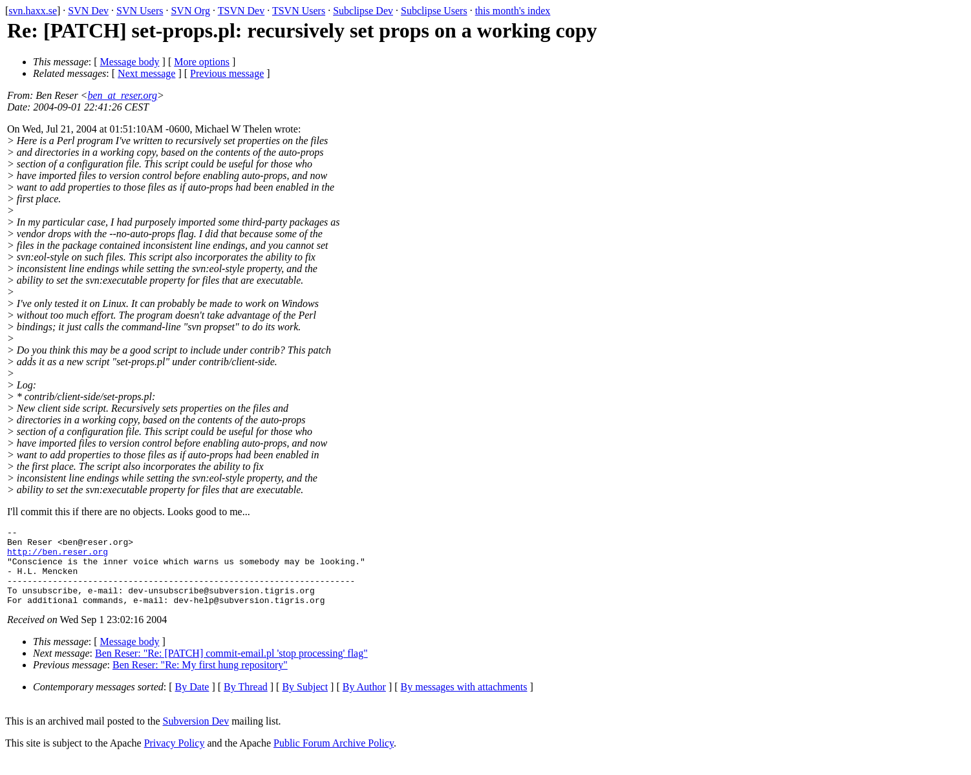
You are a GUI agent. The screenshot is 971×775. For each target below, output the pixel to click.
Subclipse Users (434, 10)
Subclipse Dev (363, 10)
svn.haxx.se (32, 10)
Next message (146, 73)
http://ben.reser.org (57, 557)
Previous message (227, 73)
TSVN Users (298, 10)
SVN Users (139, 10)
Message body (130, 61)
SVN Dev (88, 10)
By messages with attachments (464, 702)
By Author (364, 702)
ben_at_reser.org (122, 95)
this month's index (513, 10)
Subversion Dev (196, 736)
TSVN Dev (241, 10)
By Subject (305, 702)
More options (201, 61)
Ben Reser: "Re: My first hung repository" (200, 680)
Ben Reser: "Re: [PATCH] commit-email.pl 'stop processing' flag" (231, 668)
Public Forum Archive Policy (333, 758)
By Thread (246, 702)
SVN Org (190, 10)
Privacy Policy (174, 758)
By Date (192, 702)
